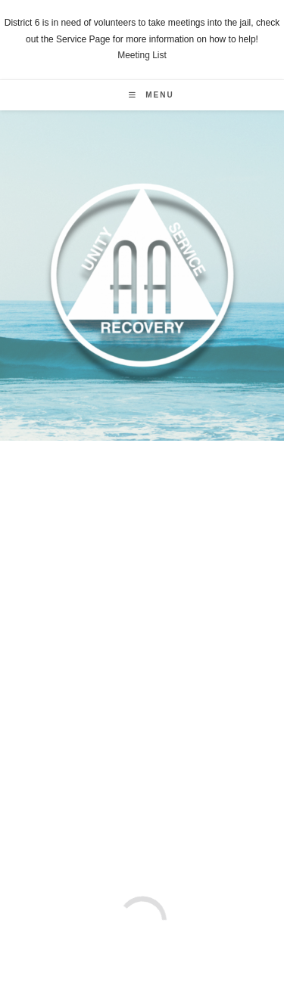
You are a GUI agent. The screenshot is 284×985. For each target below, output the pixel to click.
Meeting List (142, 55)
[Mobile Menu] (151, 95)
